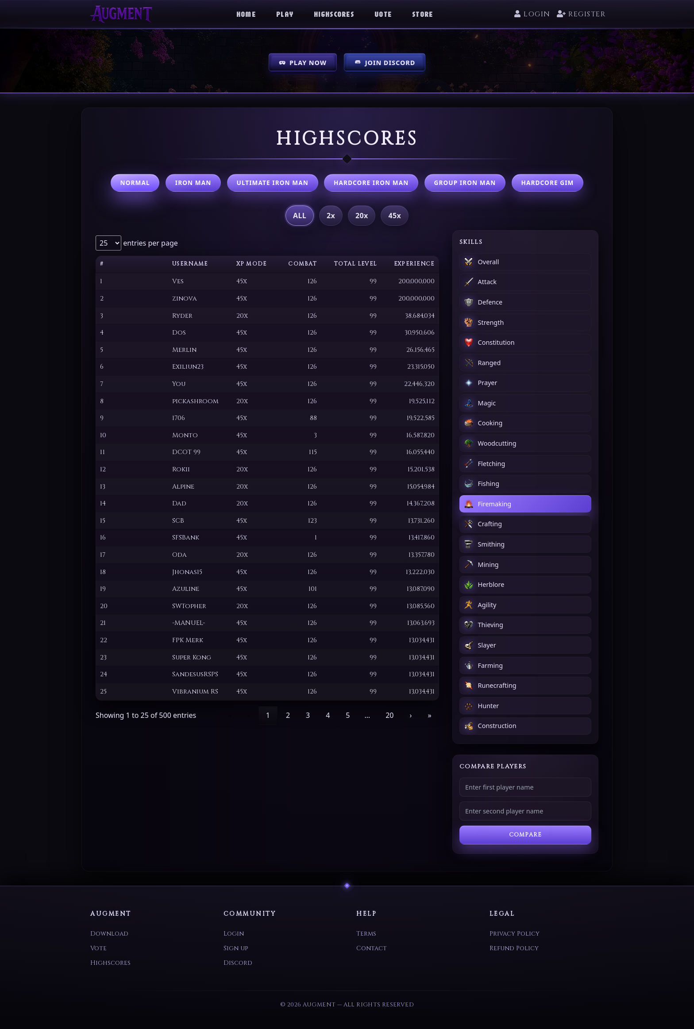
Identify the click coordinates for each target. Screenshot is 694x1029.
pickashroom (195, 401)
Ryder (182, 316)
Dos (179, 332)
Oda (179, 555)
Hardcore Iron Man (371, 182)
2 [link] (288, 715)
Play (284, 14)
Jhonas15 (187, 572)
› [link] (410, 715)
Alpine (183, 486)
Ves (178, 281)
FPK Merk (187, 640)
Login (532, 14)
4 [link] (328, 715)
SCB (178, 520)
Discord (238, 963)
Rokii (181, 469)
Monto (185, 435)
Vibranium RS (195, 691)
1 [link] (268, 715)
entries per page (149, 243)
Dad (179, 503)
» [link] (429, 715)
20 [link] (389, 715)
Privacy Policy (515, 933)
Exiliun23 (188, 366)
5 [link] (348, 715)
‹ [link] (249, 715)
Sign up (236, 948)
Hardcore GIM (547, 182)
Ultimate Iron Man (272, 182)
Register (581, 14)
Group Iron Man (465, 182)
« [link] (230, 715)
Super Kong (191, 657)
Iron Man (193, 182)
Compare (525, 835)
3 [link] (308, 715)
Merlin (184, 350)
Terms (366, 933)
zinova (184, 298)
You (178, 384)
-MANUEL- (188, 623)
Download (109, 933)
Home (246, 14)
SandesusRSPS (195, 674)
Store (422, 14)
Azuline (185, 589)
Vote (383, 14)
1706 (178, 418)
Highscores (334, 14)
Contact (371, 948)
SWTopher (189, 606)
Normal (135, 182)
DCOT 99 (186, 452)
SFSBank (185, 537)
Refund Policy (514, 948)
